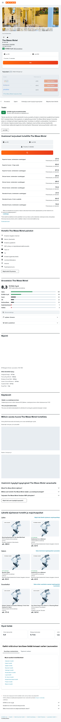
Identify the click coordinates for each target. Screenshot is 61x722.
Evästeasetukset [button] (5, 221)
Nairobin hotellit (9, 640)
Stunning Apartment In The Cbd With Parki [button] (13, 510)
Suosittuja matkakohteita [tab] (11, 624)
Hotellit (10, 689)
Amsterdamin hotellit (10, 645)
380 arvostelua (18, 48)
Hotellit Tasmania (41, 689)
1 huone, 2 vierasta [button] (9, 58)
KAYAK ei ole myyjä (31, 675)
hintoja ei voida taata (39, 670)
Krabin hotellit (8, 636)
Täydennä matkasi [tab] (26, 624)
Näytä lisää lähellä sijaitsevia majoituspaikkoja (47, 490)
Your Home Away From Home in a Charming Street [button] (44, 578)
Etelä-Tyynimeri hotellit (19, 689)
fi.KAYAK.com (4, 689)
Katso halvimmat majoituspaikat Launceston (48, 523)
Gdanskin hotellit (9, 633)
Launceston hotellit (51, 689)
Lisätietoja (6, 214)
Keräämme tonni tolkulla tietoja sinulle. (31, 678)
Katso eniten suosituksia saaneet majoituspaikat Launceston (47, 557)
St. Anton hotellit (9, 650)
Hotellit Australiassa (31, 689)
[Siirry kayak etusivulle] (11, 3)
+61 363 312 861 (6, 46)
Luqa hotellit (8, 647)
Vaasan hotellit (8, 638)
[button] (3, 2)
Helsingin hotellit (9, 643)
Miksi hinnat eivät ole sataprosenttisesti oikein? (31, 681)
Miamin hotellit (9, 656)
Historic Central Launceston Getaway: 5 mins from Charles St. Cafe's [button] (15, 579)
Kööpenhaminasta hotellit (11, 652)
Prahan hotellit (8, 654)
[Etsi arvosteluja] (32, 312)
